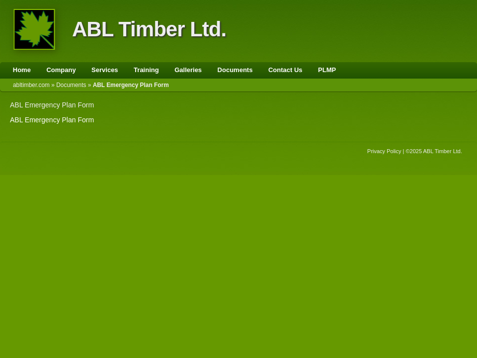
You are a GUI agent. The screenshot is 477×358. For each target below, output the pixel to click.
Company (61, 70)
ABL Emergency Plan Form (52, 105)
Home (22, 70)
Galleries (188, 70)
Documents (235, 70)
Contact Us (285, 70)
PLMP (327, 70)
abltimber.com (31, 85)
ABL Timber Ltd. (149, 29)
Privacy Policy (384, 151)
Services (104, 70)
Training (146, 70)
